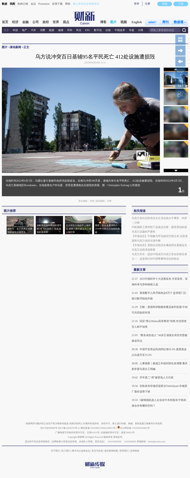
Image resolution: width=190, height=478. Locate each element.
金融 (25, 22)
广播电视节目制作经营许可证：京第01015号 (77, 432)
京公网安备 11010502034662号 (133, 428)
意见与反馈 (97, 450)
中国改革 (120, 30)
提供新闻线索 (111, 450)
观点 (66, 22)
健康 (60, 30)
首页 (5, 22)
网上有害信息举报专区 (86, 3)
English (136, 22)
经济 (15, 22)
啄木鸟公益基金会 (81, 450)
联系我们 (124, 450)
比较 (108, 30)
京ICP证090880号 (48, 428)
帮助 (67, 3)
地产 (24, 30)
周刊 (165, 22)
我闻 (12, 3)
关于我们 (55, 450)
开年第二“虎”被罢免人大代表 (156, 377)
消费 (42, 30)
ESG (87, 30)
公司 (35, 22)
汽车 (33, 30)
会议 (33, 3)
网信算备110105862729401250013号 (98, 428)
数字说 (98, 30)
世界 (56, 22)
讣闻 (140, 30)
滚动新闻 (15, 47)
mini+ (152, 22)
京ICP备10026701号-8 (69, 428)
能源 (52, 30)
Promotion (43, 3)
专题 (131, 30)
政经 (46, 22)
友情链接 (134, 450)
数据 (4, 3)
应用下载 (57, 3)
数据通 (180, 22)
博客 (103, 22)
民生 (78, 30)
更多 (6, 30)
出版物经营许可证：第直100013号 (118, 432)
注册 (147, 3)
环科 (69, 30)
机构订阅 (22, 3)
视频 (123, 22)
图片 (113, 22)
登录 (136, 3)
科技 (15, 30)
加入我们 (65, 450)
